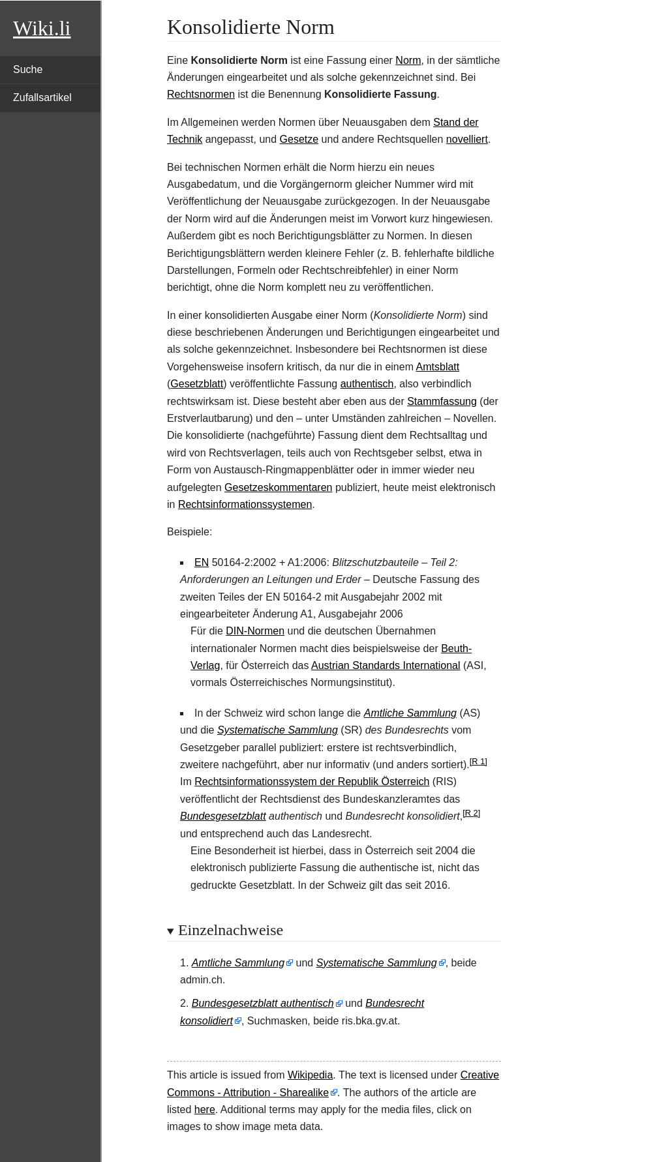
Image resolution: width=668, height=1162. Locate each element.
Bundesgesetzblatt (223, 816)
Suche (27, 69)
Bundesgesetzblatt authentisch (263, 1003)
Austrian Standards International (386, 665)
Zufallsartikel (42, 97)
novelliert (467, 139)
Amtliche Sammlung (410, 713)
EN (201, 562)
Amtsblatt (438, 366)
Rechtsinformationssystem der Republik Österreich (311, 781)
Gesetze (299, 139)
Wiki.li (41, 28)
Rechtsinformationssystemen (245, 504)
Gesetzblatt (196, 383)
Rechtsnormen (201, 94)
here (204, 1109)
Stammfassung (442, 401)
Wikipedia (310, 1074)
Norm (408, 60)
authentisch (367, 383)
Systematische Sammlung (277, 730)
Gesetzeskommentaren (278, 487)
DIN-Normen (255, 630)
